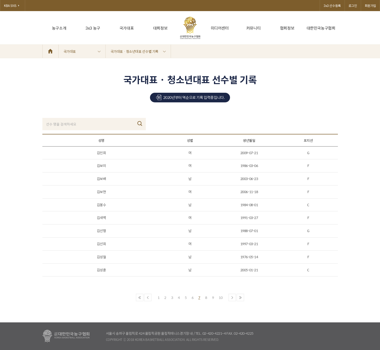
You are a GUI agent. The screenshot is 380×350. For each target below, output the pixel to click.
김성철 (101, 256)
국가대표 (126, 28)
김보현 (101, 191)
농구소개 (59, 28)
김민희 (101, 152)
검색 (139, 123)
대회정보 (160, 28)
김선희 (101, 243)
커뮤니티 (253, 28)
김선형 (101, 230)
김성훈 (101, 270)
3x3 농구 (92, 28)
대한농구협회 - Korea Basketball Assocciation (65, 336)
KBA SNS (12, 5)
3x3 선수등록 (332, 5)
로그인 (352, 5)
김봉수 (101, 204)
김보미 (101, 165)
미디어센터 (220, 28)
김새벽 (101, 217)
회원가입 (370, 5)
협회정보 (287, 28)
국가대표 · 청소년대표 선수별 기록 (138, 51)
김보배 (101, 178)
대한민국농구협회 (321, 28)
